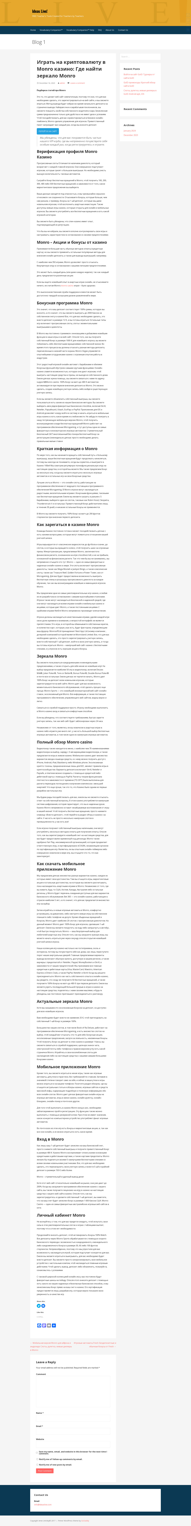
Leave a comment (77, 83)
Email (39, 1426)
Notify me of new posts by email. (55, 1464)
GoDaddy (85, 1521)
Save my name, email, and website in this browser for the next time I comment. (73, 1453)
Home (33, 30)
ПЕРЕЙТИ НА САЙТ (48, 131)
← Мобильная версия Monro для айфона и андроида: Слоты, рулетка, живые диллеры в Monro (51, 1346)
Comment (41, 1374)
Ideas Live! (39, 11)
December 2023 (131, 135)
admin (62, 83)
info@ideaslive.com (42, 1504)
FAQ (100, 30)
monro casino (67, 285)
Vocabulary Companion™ (51, 30)
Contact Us (123, 30)
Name (40, 1413)
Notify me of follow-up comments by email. (60, 1459)
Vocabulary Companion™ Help (80, 30)
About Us (110, 30)
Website (40, 1439)
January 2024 (130, 130)
